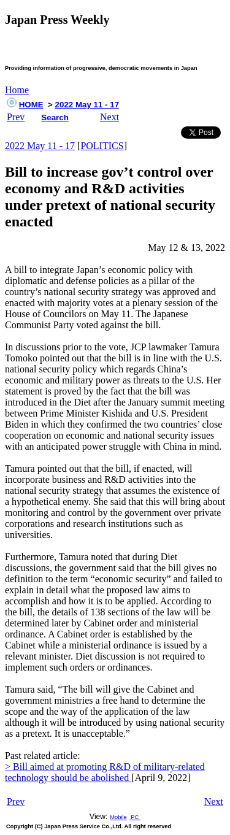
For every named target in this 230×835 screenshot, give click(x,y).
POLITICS (101, 145)
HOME (31, 104)
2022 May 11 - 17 (87, 104)
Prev (16, 117)
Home (17, 90)
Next (109, 117)
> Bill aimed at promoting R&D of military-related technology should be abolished (105, 772)
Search (54, 117)
